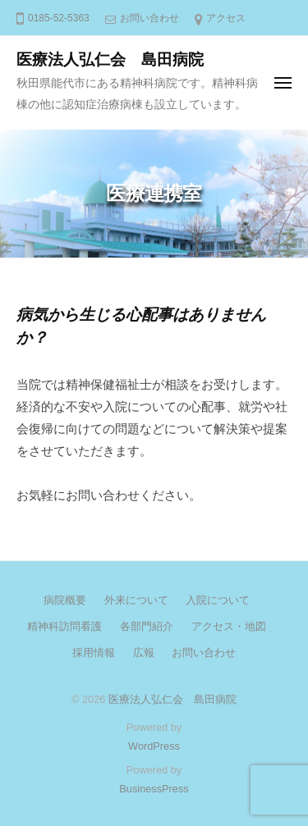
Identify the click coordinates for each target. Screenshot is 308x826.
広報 (143, 652)
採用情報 (93, 652)
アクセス (226, 18)
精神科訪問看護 (64, 626)
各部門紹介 (146, 626)
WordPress (154, 746)
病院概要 (65, 600)
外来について (136, 600)
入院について (218, 600)
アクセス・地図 (228, 626)
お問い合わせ (149, 18)
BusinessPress (153, 789)
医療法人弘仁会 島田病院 (110, 59)
